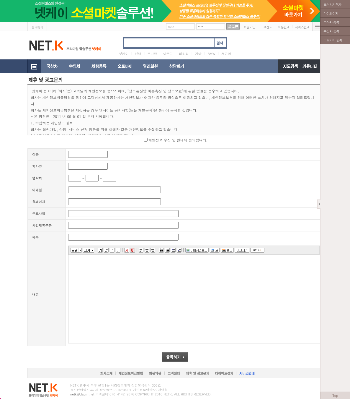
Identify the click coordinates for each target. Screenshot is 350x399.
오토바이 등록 (332, 40)
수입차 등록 (331, 31)
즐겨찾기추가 (332, 4)
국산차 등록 (331, 22)
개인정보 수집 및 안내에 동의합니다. (178, 139)
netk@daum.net (82, 394)
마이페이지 (330, 13)
